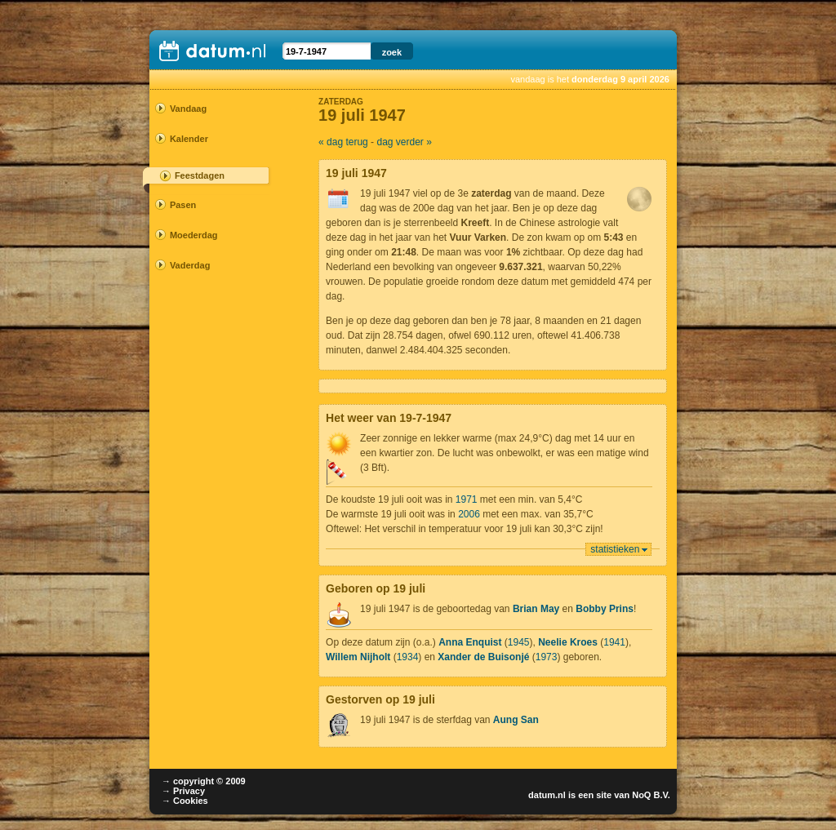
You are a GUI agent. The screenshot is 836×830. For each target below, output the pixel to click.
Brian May (536, 609)
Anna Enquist (469, 642)
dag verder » (403, 142)
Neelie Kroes (568, 642)
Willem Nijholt (358, 657)
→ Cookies (185, 801)
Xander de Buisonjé (483, 657)
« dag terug (343, 142)
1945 (519, 642)
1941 (614, 642)
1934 (408, 657)
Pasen (183, 205)
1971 (467, 499)
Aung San (516, 720)
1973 (547, 657)
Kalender (189, 139)
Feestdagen (200, 175)
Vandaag (188, 108)
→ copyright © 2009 (204, 781)
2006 (469, 514)
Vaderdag (190, 265)
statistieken (614, 549)
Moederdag (194, 235)
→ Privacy (183, 791)
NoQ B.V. (651, 795)
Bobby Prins (605, 609)
